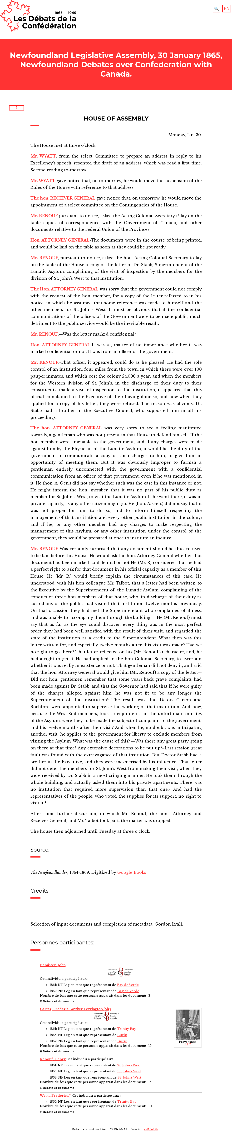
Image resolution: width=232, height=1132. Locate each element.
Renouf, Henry (53, 1059)
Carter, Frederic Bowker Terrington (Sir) (75, 1009)
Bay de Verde (128, 985)
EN (227, 8)
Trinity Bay (126, 1029)
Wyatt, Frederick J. (56, 1095)
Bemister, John (53, 965)
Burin (122, 1035)
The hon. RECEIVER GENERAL (62, 198)
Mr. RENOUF (44, 215)
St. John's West (129, 1065)
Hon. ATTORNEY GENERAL (59, 240)
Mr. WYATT (43, 156)
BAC (187, 1044)
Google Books (131, 872)
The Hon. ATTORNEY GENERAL (64, 289)
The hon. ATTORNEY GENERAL (66, 428)
